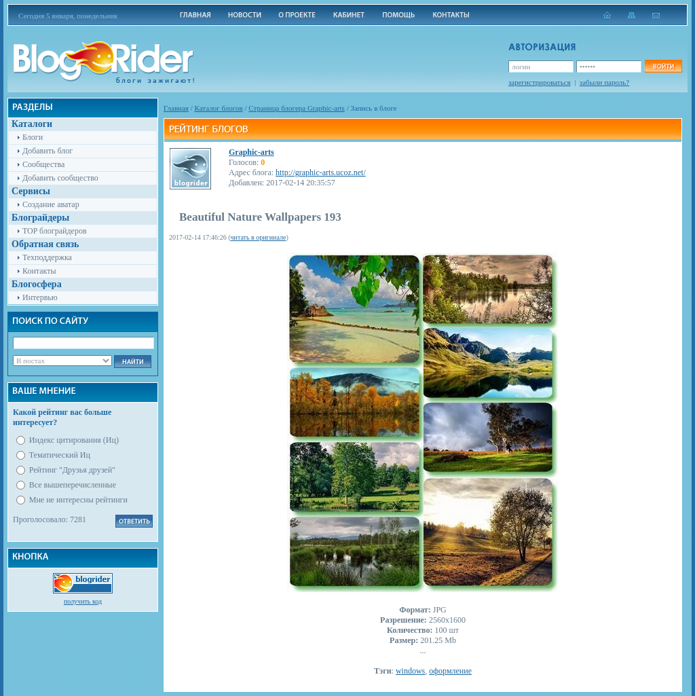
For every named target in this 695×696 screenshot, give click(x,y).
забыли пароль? (604, 82)
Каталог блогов (219, 108)
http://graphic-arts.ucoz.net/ (321, 172)
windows (410, 671)
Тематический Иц (59, 455)
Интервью (40, 297)
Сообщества (43, 164)
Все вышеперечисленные (72, 485)
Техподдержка (47, 257)
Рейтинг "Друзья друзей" (72, 470)
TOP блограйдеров (54, 231)
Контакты (39, 271)
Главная (176, 108)
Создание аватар (50, 204)
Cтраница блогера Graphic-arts (296, 108)
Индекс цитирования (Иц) (74, 440)
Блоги (32, 137)
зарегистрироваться (539, 82)
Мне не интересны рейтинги (78, 500)
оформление (450, 671)
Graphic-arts (251, 152)
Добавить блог (47, 150)
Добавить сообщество (60, 178)
